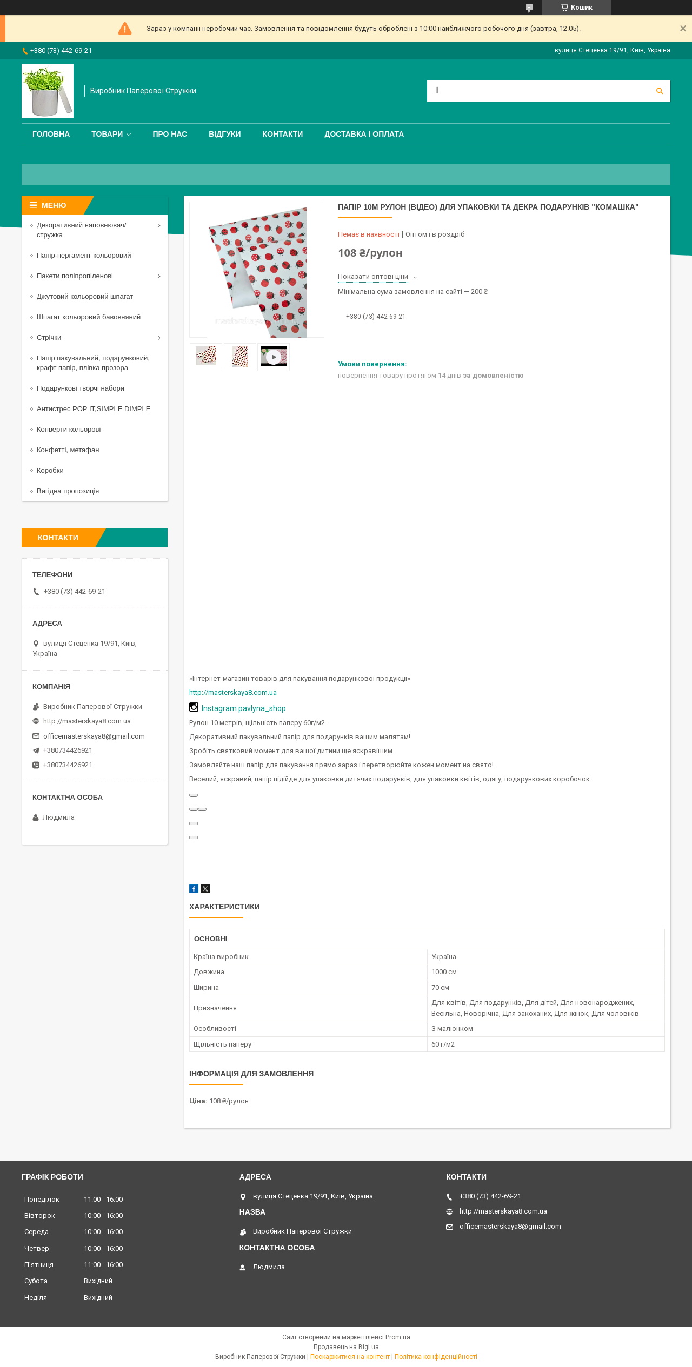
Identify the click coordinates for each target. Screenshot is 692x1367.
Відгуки (225, 134)
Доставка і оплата (364, 134)
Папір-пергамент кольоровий (84, 255)
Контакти (283, 134)
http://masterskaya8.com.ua (233, 692)
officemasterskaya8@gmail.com (94, 736)
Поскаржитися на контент (350, 1357)
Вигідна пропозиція (68, 491)
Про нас (169, 134)
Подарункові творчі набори (80, 388)
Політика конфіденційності (436, 1357)
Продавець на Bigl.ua (346, 1347)
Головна (51, 134)
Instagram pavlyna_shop (244, 708)
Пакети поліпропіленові (75, 276)
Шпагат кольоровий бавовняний (89, 317)
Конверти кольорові (69, 429)
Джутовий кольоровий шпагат (85, 296)
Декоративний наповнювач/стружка (81, 230)
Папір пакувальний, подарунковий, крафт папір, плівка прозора (93, 363)
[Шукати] (659, 91)
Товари (107, 134)
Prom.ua (397, 1337)
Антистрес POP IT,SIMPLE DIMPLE (93, 409)
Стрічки (49, 337)
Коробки (50, 470)
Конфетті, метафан (68, 450)
